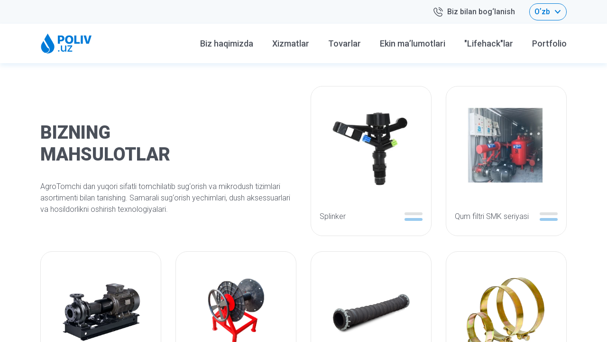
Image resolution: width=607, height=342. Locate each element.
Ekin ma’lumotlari (412, 43)
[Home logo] (66, 43)
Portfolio (549, 43)
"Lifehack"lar (488, 43)
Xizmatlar (290, 43)
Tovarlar (344, 43)
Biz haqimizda (226, 43)
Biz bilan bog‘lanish (473, 12)
